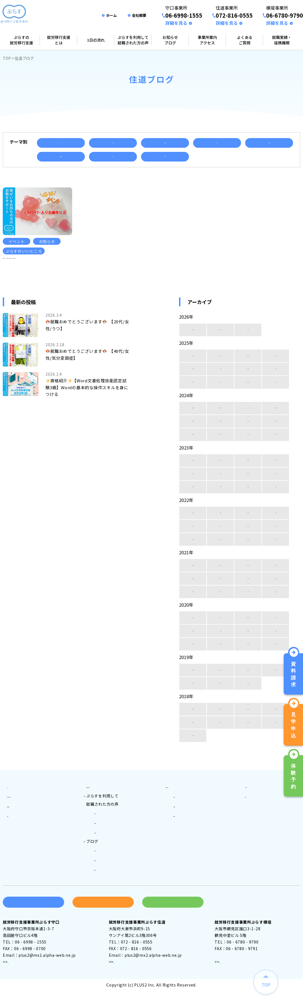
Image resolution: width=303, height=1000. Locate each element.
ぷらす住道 (104, 839)
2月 (220, 349)
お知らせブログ (170, 39)
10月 (248, 375)
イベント (61, 143)
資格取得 (165, 156)
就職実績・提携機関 (281, 39)
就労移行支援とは (58, 39)
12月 (193, 375)
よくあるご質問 (244, 39)
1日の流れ (96, 40)
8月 (193, 389)
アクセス (15, 972)
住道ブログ (104, 872)
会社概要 (139, 15)
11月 (220, 375)
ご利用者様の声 (165, 143)
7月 (220, 389)
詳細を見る (176, 23)
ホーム (111, 15)
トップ (13, 806)
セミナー (217, 143)
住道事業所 (184, 823)
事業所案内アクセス (207, 39)
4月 (193, 402)
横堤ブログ (104, 880)
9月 (275, 375)
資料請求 (33, 912)
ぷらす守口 (104, 831)
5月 (275, 389)
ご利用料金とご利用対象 (108, 806)
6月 (248, 389)
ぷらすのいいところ (269, 143)
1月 (248, 349)
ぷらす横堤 (104, 847)
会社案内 (253, 814)
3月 (193, 349)
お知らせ (113, 143)
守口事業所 (184, 814)
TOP (7, 58)
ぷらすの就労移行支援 (21, 39)
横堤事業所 (184, 831)
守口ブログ (104, 864)
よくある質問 (257, 806)
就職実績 (113, 156)
